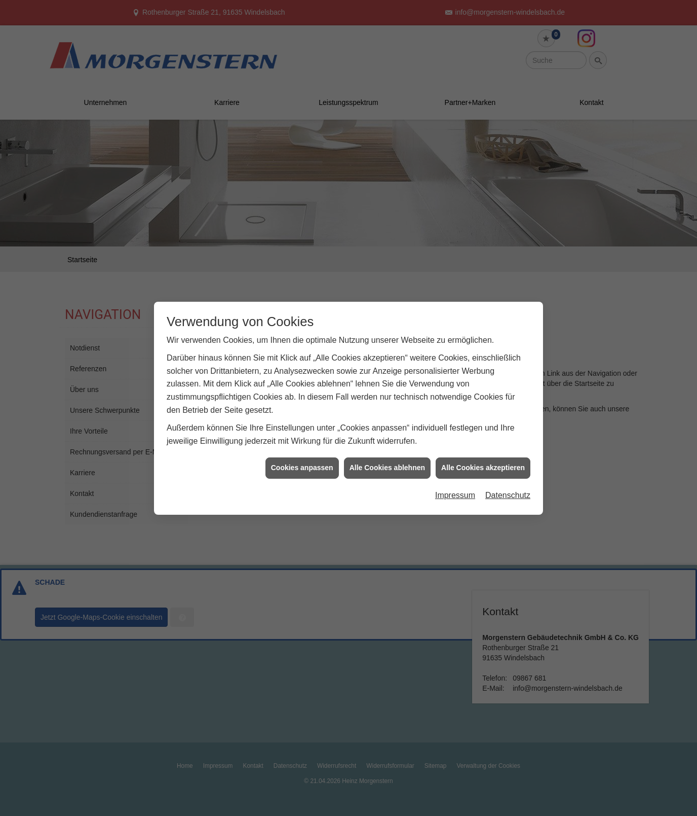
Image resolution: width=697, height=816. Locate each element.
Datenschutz (507, 486)
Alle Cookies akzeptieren (483, 459)
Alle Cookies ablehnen (387, 459)
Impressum (455, 486)
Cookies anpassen (302, 459)
